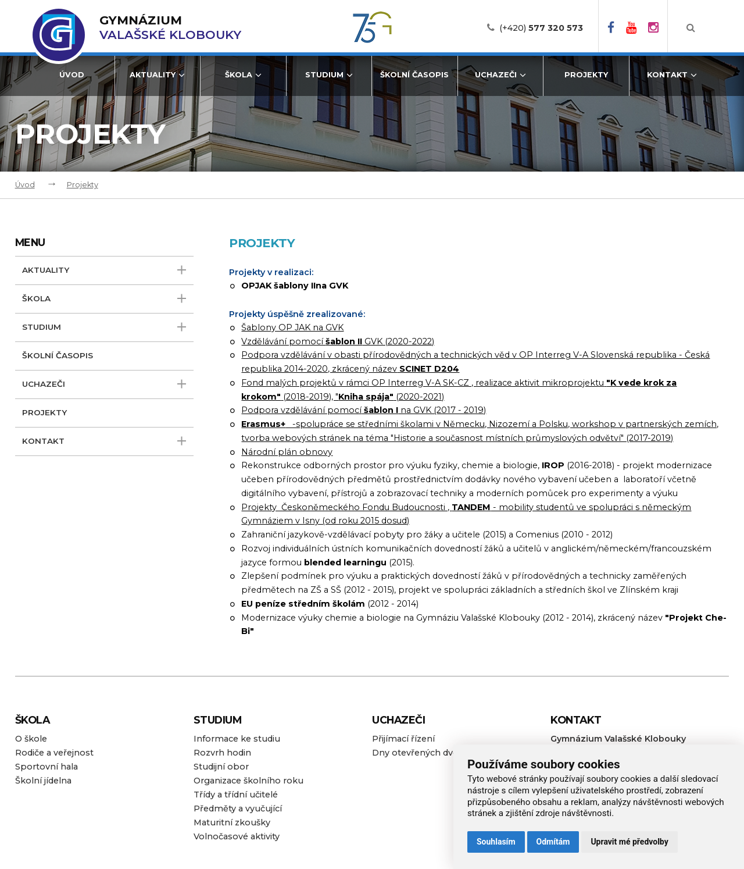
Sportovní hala (46, 766)
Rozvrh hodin (222, 752)
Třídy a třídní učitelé (236, 794)
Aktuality (157, 74)
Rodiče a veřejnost (54, 752)
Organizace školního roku (248, 780)
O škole (31, 738)
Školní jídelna (43, 780)
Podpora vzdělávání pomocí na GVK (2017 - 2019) (363, 410)
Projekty (586, 74)
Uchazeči (500, 74)
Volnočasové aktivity (237, 836)
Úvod (71, 74)
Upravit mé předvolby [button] (629, 841)
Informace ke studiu (237, 738)
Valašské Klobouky (170, 27)
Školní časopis (414, 74)
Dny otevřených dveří (418, 752)
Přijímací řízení (403, 738)
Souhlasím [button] (496, 841)
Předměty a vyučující (238, 808)
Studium (329, 74)
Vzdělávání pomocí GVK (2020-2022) (337, 341)
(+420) (541, 28)
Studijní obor (221, 766)
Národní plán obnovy (286, 452)
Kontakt (672, 74)
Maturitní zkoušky (232, 822)
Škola (243, 74)
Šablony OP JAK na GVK (292, 327)
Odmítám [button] (553, 841)
